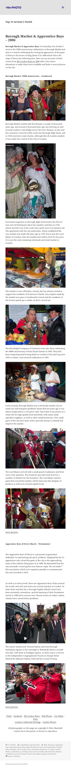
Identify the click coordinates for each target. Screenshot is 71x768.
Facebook (18, 716)
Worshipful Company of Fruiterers (44, 754)
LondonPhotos (24, 745)
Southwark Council (12, 754)
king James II (44, 749)
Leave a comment (14, 756)
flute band (35, 749)
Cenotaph (12, 749)
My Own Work (35, 745)
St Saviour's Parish (25, 754)
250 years (51, 745)
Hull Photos (47, 716)
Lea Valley (58, 716)
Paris (35, 719)
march (31, 752)
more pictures (12, 532)
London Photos (49, 722)
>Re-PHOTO (13, 7)
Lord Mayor (24, 752)
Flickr (9, 716)
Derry (29, 749)
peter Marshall (49, 752)
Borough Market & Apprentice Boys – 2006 (35, 38)
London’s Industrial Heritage (28, 722)
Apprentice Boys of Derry (35, 747)
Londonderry (15, 752)
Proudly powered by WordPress (17, 764)
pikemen (58, 752)
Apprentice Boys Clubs (17, 747)
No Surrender (39, 752)
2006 (45, 745)
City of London (22, 749)
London (52, 749)
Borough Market (50, 747)
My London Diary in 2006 (28, 61)
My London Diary (32, 716)
